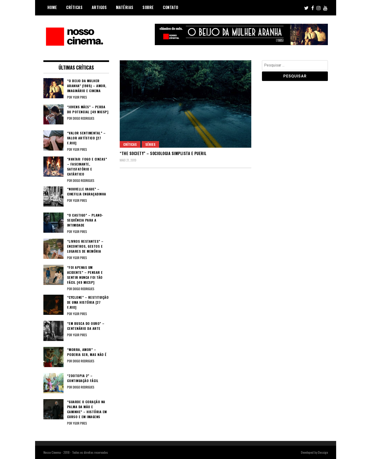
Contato (170, 7)
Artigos (99, 7)
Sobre (148, 7)
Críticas (74, 7)
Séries (150, 144)
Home (52, 7)
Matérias (124, 7)
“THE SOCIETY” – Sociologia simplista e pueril (163, 153)
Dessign (323, 452)
